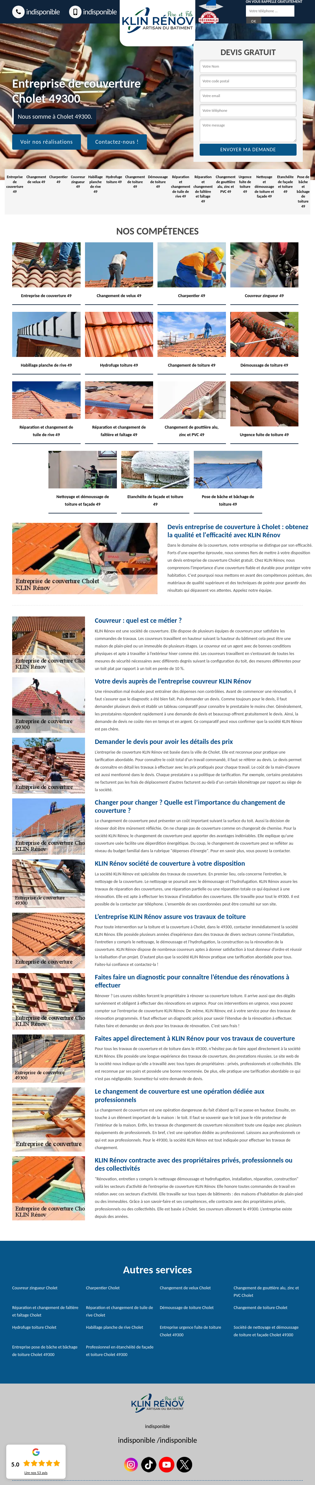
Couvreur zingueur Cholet (35, 1288)
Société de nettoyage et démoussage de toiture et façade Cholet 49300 (266, 1331)
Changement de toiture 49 (135, 182)
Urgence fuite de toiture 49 (245, 184)
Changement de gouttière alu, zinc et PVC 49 (226, 184)
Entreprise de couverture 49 (14, 184)
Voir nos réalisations (46, 141)
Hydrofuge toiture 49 (114, 179)
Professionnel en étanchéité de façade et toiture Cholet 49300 (119, 1350)
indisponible (36, 12)
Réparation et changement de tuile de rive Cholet (119, 1311)
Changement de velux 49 (36, 179)
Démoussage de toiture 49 (158, 182)
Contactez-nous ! (117, 141)
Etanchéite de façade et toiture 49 (285, 184)
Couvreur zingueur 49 (78, 182)
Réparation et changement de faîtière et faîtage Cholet (45, 1311)
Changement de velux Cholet (185, 1288)
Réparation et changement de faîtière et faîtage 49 (203, 189)
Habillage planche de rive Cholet (114, 1327)
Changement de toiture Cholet (261, 1307)
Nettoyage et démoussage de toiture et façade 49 (264, 187)
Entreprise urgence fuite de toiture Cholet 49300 (190, 1331)
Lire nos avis (36, 1473)
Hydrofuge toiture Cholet (34, 1327)
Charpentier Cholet (103, 1288)
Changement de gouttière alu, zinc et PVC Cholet (266, 1291)
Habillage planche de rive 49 (95, 184)
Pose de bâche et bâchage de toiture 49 (303, 192)
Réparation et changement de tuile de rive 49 (180, 187)
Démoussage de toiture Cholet (187, 1307)
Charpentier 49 (58, 179)
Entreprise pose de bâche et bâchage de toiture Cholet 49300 (45, 1350)
